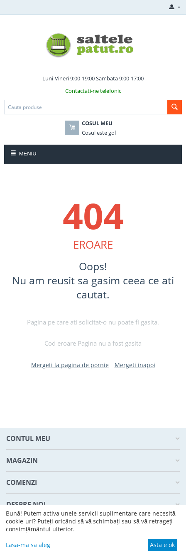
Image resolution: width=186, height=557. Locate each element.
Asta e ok (162, 545)
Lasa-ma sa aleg (28, 545)
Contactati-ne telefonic (93, 90)
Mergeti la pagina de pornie (70, 365)
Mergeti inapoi (135, 365)
